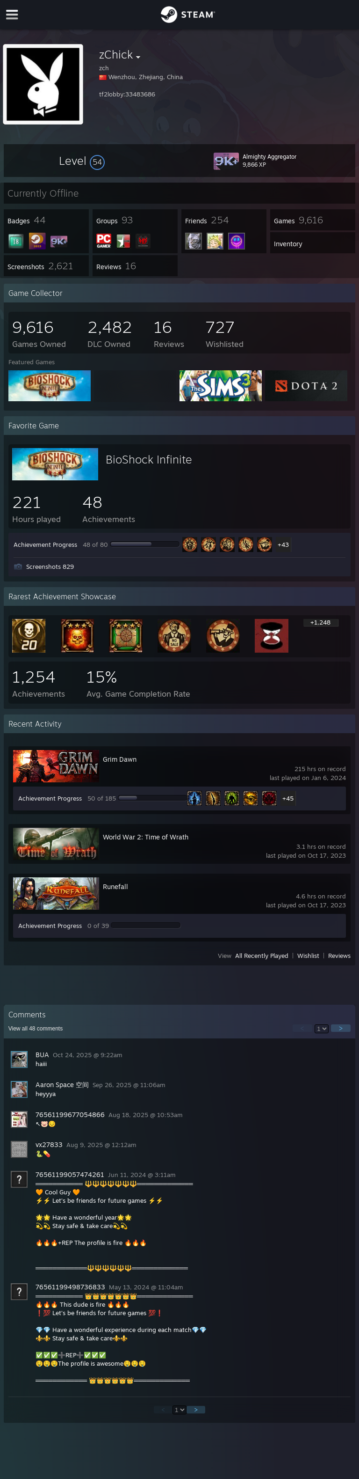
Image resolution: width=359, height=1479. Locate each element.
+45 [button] (288, 798)
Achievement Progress (45, 544)
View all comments (35, 1028)
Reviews (339, 955)
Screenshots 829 (50, 566)
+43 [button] (283, 544)
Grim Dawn (119, 759)
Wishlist (308, 955)
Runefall (115, 886)
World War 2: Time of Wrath (145, 837)
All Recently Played (261, 955)
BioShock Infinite (149, 459)
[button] (82, 160)
